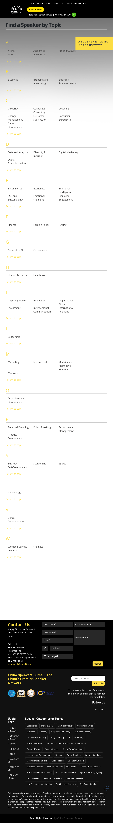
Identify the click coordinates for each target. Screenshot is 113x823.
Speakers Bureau (76, 760)
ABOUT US (13, 749)
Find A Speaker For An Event (39, 772)
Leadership (14, 336)
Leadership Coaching (36, 737)
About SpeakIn (73, 3)
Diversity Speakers (74, 778)
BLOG (11, 754)
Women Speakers (93, 755)
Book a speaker (36, 9)
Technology (14, 492)
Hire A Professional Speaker (39, 784)
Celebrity (13, 108)
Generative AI (15, 250)
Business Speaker (35, 766)
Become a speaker (13, 737)
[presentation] (84, 650)
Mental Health (41, 362)
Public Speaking (42, 427)
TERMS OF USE (13, 768)
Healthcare (39, 275)
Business (13, 79)
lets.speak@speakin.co (40, 14)
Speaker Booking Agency (91, 772)
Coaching (64, 108)
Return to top (13, 61)
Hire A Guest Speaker (90, 766)
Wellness (38, 546)
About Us (58, 3)
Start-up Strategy (65, 725)
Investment (14, 308)
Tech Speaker (33, 778)
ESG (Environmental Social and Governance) (66, 743)
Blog (85, 3)
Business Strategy (83, 731)
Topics (48, 3)
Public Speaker (57, 760)
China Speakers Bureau (70, 818)
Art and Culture (67, 50)
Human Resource (17, 275)
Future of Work (33, 749)
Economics (39, 188)
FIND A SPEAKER (12, 729)
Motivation (14, 373)
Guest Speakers (74, 755)
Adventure (39, 54)
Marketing (14, 362)
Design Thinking (57, 737)
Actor (11, 54)
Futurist (63, 224)
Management (47, 725)
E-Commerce (15, 188)
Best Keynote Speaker (66, 784)
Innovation (39, 300)
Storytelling (39, 463)
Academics (39, 50)
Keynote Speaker (55, 766)
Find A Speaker (35, 3)
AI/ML (11, 50)
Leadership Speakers (52, 778)
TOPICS (12, 743)
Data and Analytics (18, 152)
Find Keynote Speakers (65, 772)
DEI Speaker (71, 766)
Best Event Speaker (88, 784)
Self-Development (18, 467)
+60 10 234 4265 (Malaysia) (22, 657)
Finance (12, 224)
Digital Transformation (73, 749)
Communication (51, 749)
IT (69, 737)
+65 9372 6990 (63, 14)
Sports (62, 463)
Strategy (12, 463)
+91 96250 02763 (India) (20, 654)
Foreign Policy (41, 224)
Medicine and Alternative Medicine (66, 365)
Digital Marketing (68, 152)
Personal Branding (18, 427)
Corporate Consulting (60, 731)
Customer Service (85, 725)
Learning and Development (39, 755)
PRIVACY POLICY (13, 776)
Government (40, 250)
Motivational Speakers (37, 760)
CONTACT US (13, 760)
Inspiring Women (17, 300)
